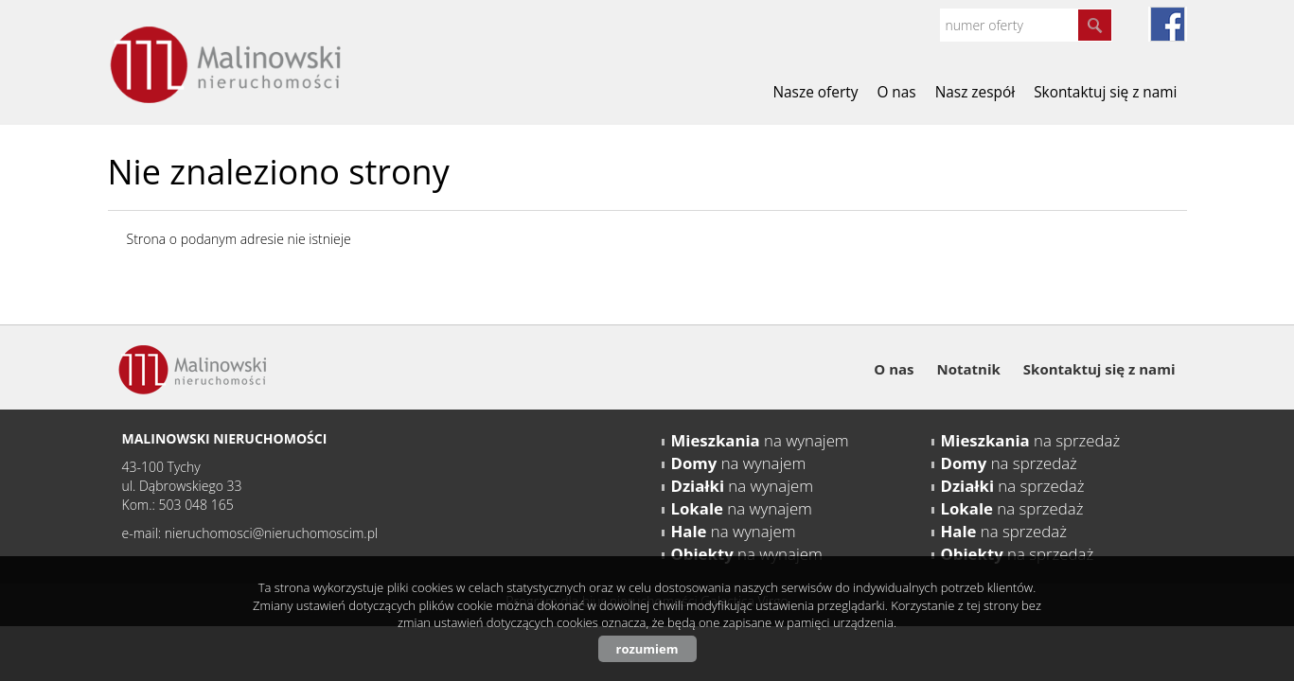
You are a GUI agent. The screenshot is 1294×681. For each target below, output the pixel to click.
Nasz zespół (975, 92)
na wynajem (760, 440)
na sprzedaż (1031, 440)
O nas (896, 92)
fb (1167, 24)
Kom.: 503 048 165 (178, 505)
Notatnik (969, 368)
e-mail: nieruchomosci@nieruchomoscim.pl (250, 533)
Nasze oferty (815, 92)
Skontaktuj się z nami (1105, 92)
